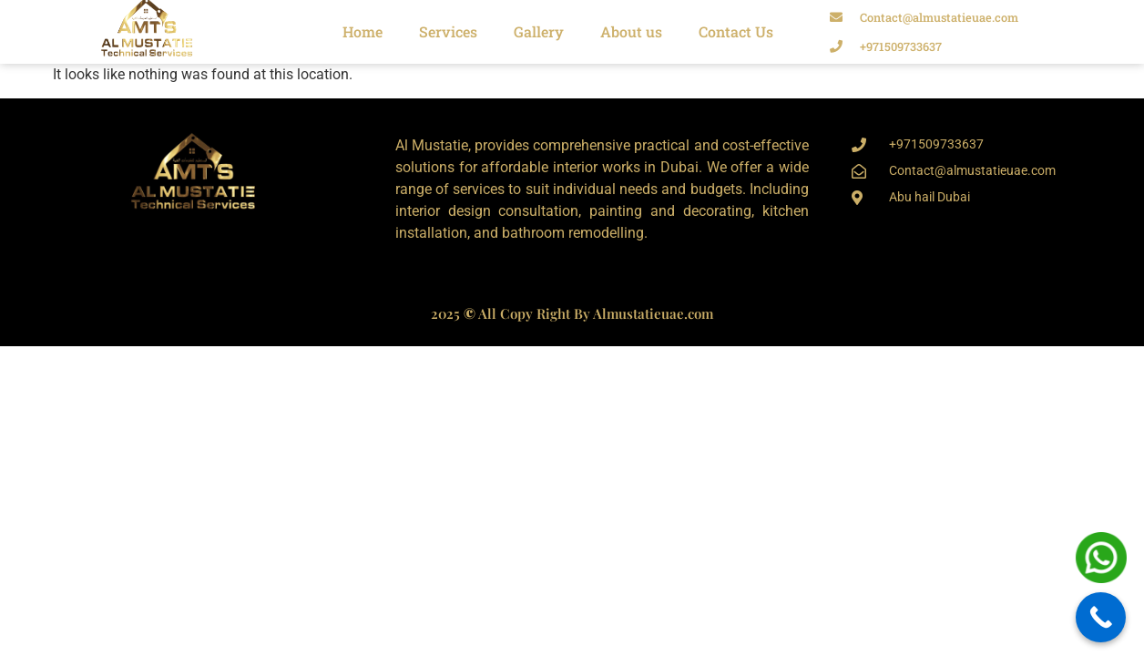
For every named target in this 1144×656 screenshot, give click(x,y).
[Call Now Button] (1101, 617)
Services (448, 31)
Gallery (539, 31)
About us (631, 31)
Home (362, 31)
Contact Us (736, 31)
